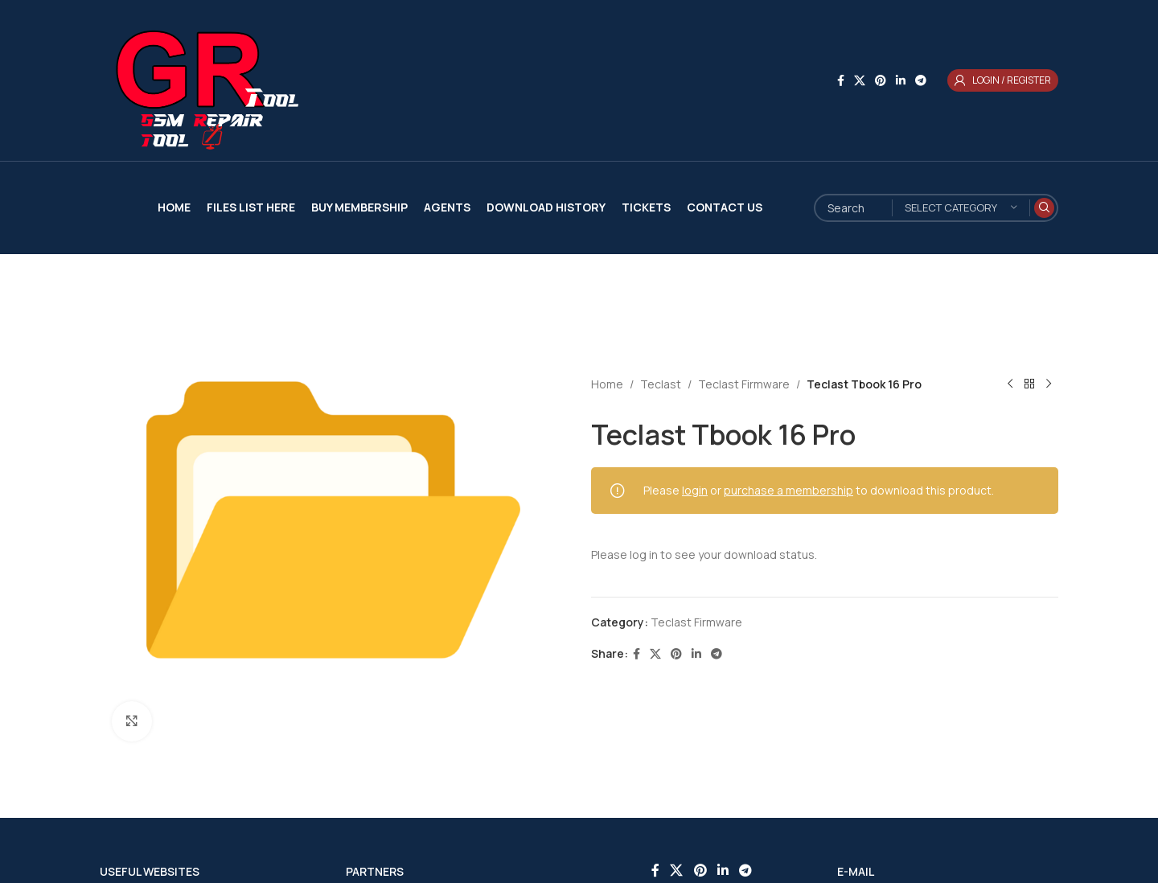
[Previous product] (1010, 384)
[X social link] (859, 81)
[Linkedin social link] (900, 81)
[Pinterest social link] (880, 81)
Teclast (660, 384)
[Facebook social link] (840, 81)
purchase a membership (788, 490)
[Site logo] (200, 79)
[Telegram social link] (920, 81)
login (695, 490)
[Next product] (1048, 384)
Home (607, 384)
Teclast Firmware (744, 384)
